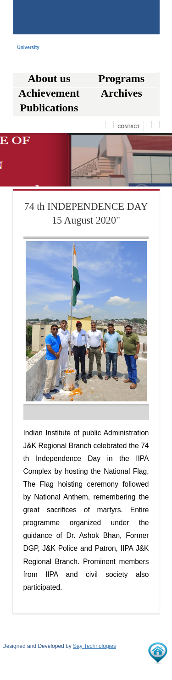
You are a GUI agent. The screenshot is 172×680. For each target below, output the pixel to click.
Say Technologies (94, 646)
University (28, 47)
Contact (128, 126)
